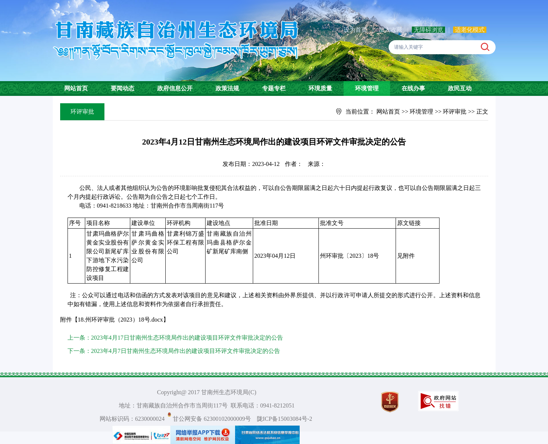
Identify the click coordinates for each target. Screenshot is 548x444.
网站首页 (76, 88)
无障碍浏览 (428, 30)
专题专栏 (274, 88)
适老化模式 (470, 30)
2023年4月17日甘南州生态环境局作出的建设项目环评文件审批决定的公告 (187, 337)
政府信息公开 (175, 88)
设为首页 (355, 30)
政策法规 (227, 88)
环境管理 (367, 88)
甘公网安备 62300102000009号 (212, 419)
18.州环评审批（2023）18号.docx (120, 319)
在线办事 (413, 88)
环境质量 (320, 88)
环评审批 (454, 111)
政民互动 (460, 88)
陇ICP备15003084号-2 (284, 419)
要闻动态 (122, 88)
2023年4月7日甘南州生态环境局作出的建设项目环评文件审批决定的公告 (185, 351)
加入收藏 (391, 30)
